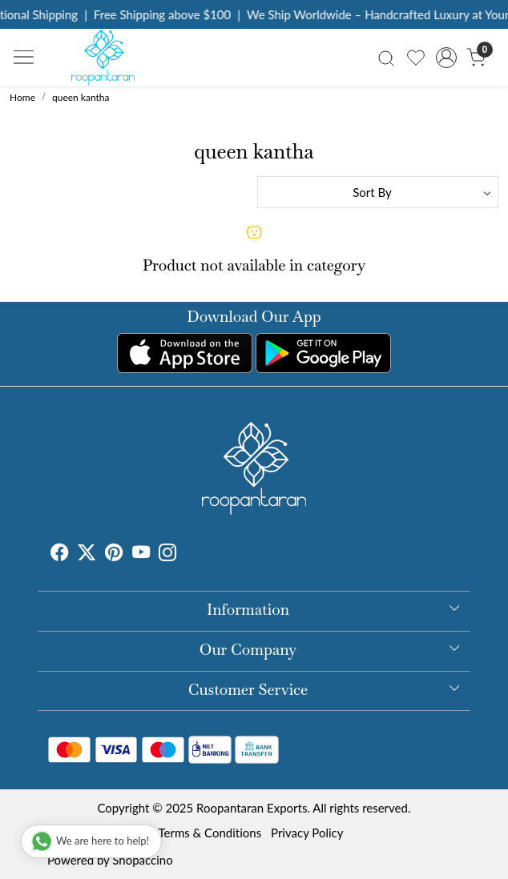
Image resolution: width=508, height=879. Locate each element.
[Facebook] (59, 554)
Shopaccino (142, 860)
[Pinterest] (114, 554)
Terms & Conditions (209, 832)
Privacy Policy (307, 832)
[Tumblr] (186, 554)
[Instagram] (167, 554)
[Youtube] (141, 554)
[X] (87, 554)
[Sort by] (377, 192)
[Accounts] (446, 57)
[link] (386, 57)
